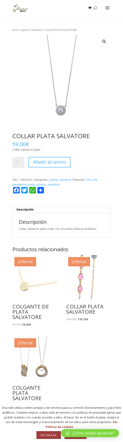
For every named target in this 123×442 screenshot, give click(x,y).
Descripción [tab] (25, 209)
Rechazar (48, 435)
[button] (104, 41)
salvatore (54, 184)
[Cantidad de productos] (18, 162)
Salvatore (36, 30)
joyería (25, 30)
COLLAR (91, 180)
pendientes (19, 184)
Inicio (15, 30)
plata (31, 184)
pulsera (41, 184)
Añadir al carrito (49, 162)
